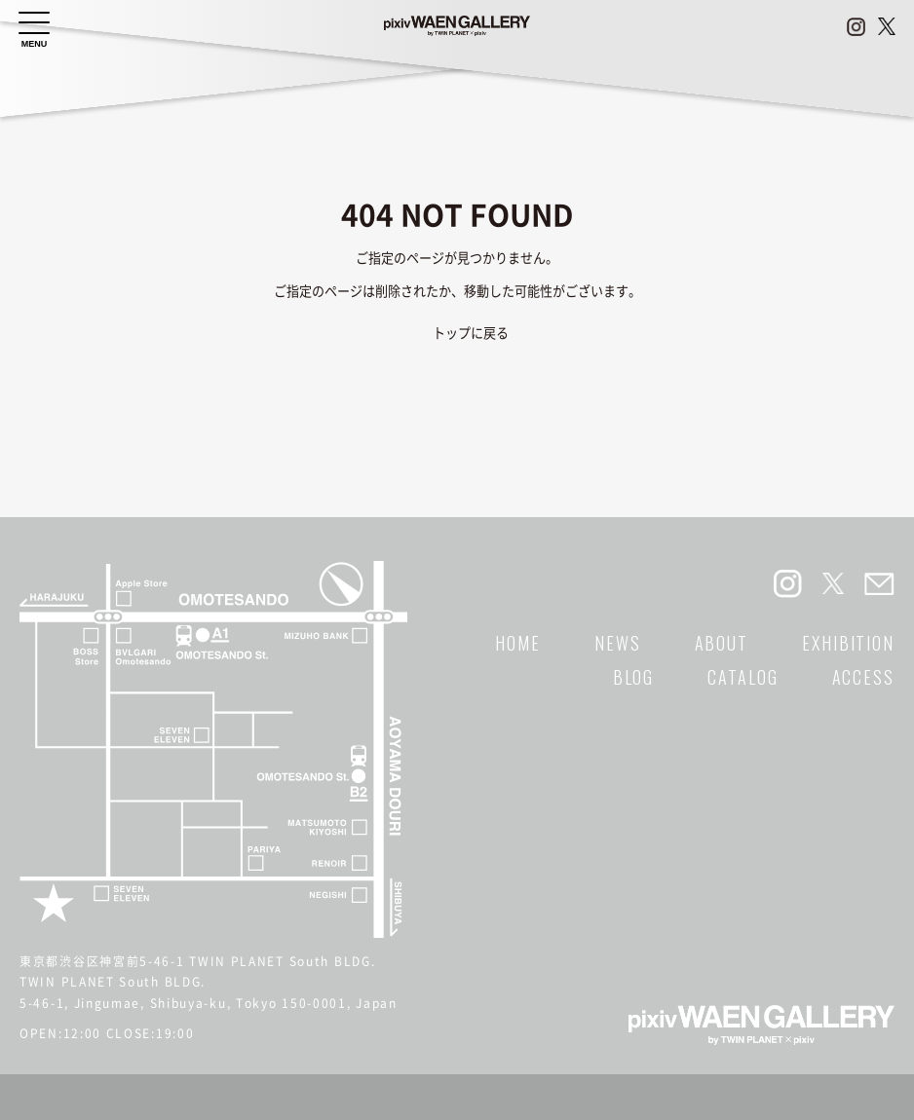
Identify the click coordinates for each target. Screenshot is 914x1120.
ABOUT (722, 642)
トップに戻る (471, 333)
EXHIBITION (848, 642)
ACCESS (863, 677)
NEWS (617, 642)
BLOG (634, 677)
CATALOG (742, 677)
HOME (518, 642)
